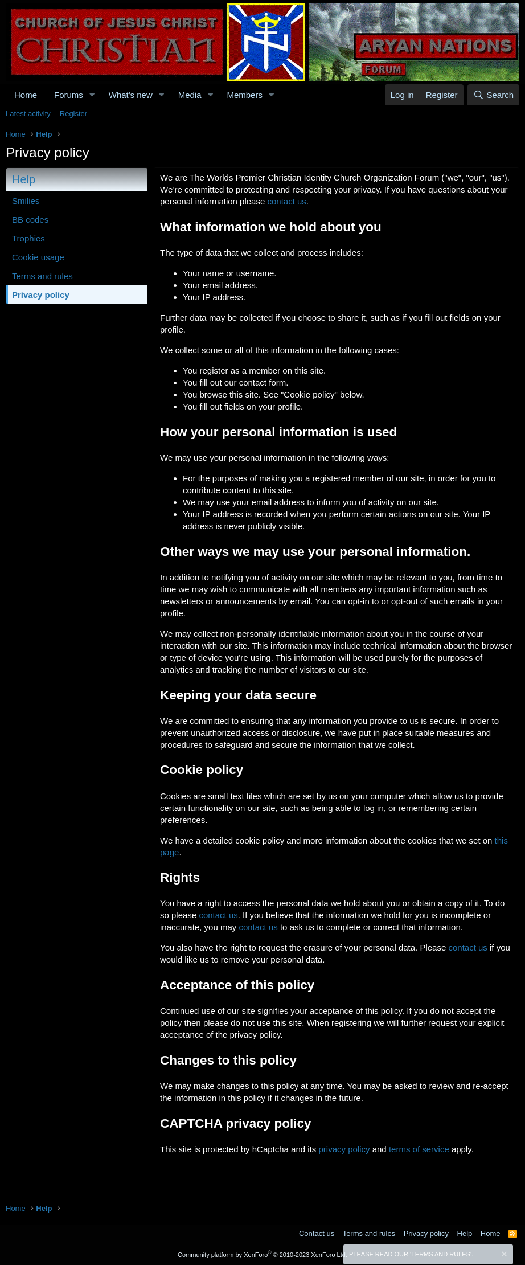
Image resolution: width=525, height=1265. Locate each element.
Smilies (25, 201)
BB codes (30, 219)
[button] (92, 94)
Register (73, 113)
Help (465, 1233)
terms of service (419, 1149)
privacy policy (344, 1149)
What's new (131, 95)
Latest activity (28, 113)
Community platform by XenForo (262, 1254)
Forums (68, 95)
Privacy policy (40, 295)
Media (190, 95)
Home (25, 95)
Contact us (316, 1233)
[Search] (493, 94)
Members (244, 95)
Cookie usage (38, 257)
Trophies (28, 238)
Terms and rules (42, 276)
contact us (286, 201)
